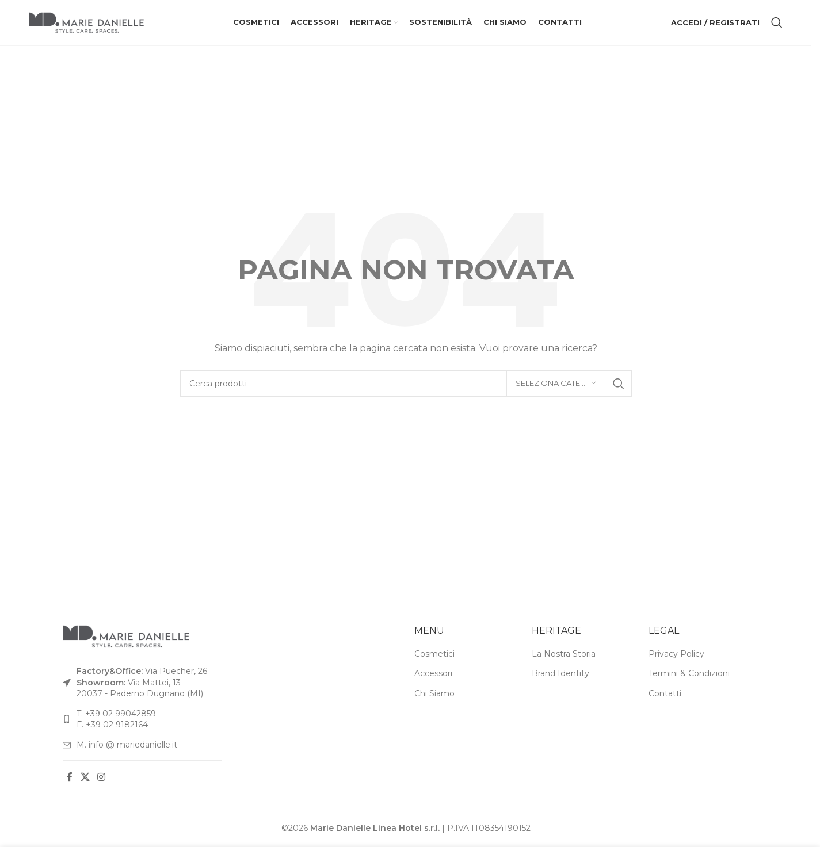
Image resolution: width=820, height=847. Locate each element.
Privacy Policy (676, 654)
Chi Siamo (434, 694)
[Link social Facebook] (70, 778)
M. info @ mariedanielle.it (127, 745)
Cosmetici (434, 654)
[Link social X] (85, 778)
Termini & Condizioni (689, 674)
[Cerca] (776, 23)
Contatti (665, 694)
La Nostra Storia (564, 654)
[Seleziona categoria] (555, 384)
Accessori (433, 674)
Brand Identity (560, 674)
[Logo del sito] (86, 22)
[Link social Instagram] (101, 778)
